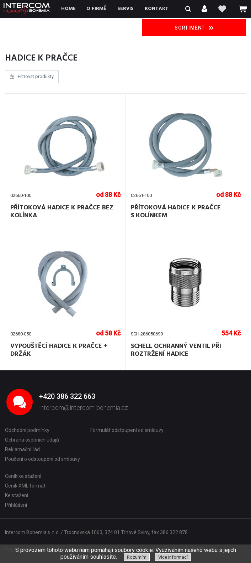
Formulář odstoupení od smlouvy (127, 430)
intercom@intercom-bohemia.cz (83, 407)
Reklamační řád (22, 449)
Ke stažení (16, 495)
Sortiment (194, 28)
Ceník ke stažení (23, 476)
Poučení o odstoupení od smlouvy (42, 459)
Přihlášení (16, 505)
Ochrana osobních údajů (32, 440)
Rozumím (136, 557)
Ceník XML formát (25, 486)
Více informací (173, 557)
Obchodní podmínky (27, 430)
